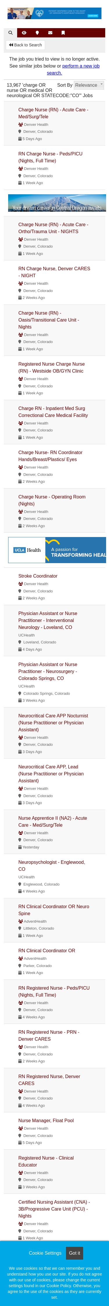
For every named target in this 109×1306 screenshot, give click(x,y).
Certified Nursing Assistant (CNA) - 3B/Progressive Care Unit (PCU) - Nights (54, 1209)
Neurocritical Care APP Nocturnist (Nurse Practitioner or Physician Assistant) (53, 722)
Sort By (64, 85)
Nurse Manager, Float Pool (46, 1120)
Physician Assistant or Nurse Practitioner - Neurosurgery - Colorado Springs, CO (47, 671)
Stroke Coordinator (37, 576)
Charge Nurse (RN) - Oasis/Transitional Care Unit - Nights (48, 320)
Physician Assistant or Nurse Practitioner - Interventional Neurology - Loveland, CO (47, 620)
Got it (74, 1253)
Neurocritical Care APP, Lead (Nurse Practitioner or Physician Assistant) (51, 773)
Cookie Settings (45, 1253)
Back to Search (25, 45)
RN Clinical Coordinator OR (46, 950)
